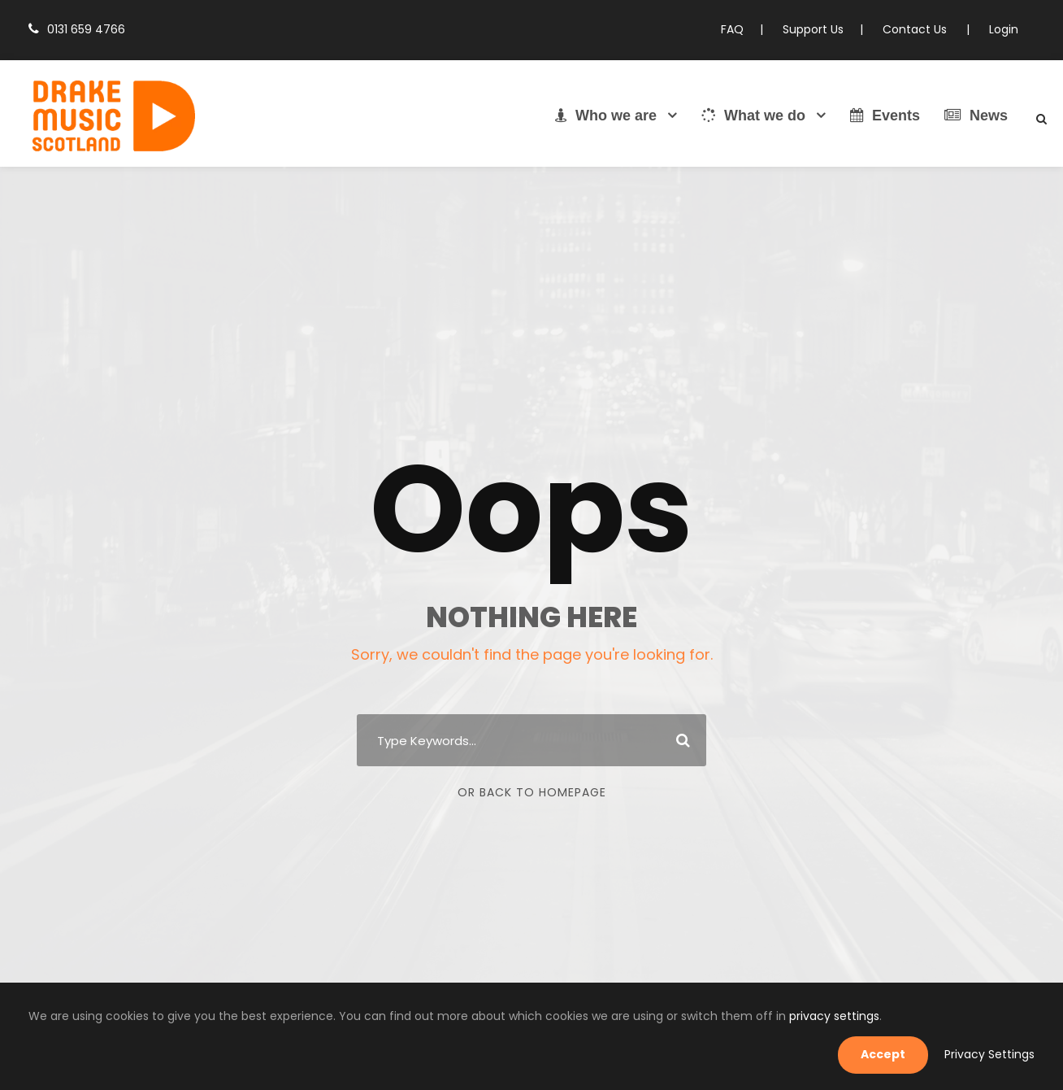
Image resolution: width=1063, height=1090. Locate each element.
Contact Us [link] (922, 29)
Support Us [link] (824, 29)
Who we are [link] (606, 115)
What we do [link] (753, 115)
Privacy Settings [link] (994, 1054)
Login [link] (1004, 29)
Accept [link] (895, 1054)
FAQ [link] (746, 29)
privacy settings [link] (734, 1053)
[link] (114, 118)
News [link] (976, 115)
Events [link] (885, 115)
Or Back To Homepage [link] (532, 792)
